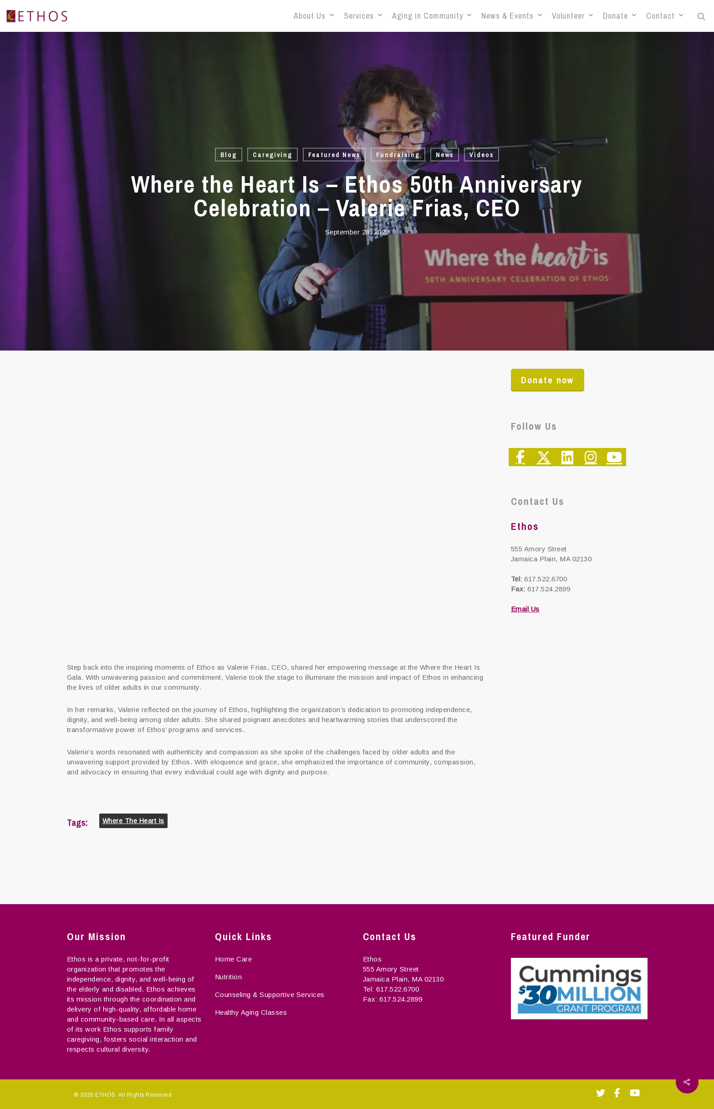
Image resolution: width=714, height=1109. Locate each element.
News (445, 155)
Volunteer (572, 16)
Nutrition (228, 977)
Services (363, 16)
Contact (664, 16)
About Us (314, 16)
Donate (619, 16)
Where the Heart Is (133, 820)
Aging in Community (431, 16)
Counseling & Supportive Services (270, 994)
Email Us (525, 609)
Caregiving (272, 155)
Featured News (334, 155)
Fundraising (398, 155)
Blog (228, 155)
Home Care (233, 959)
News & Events (511, 16)
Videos (481, 155)
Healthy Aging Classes (251, 1012)
